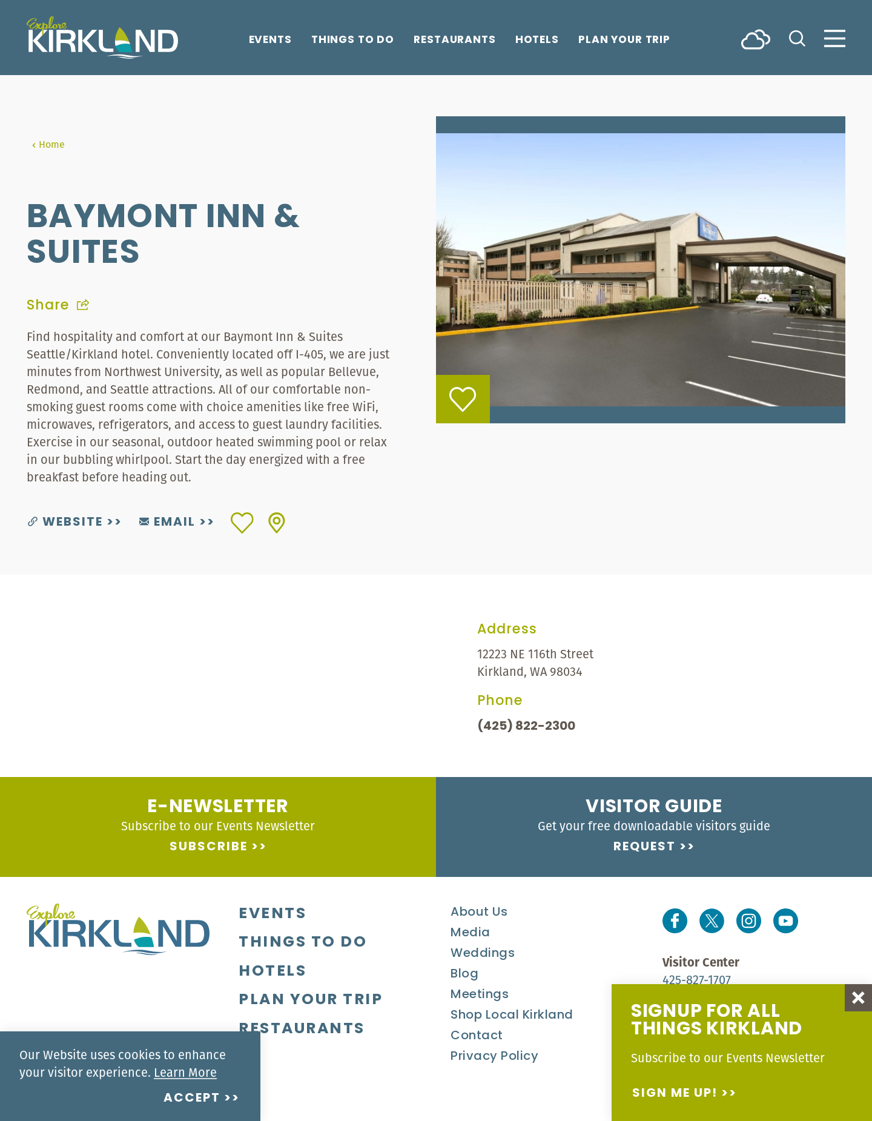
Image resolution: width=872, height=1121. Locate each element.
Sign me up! (675, 1094)
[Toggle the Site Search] (797, 37)
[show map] (276, 523)
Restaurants (455, 40)
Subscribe (209, 847)
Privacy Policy (494, 1057)
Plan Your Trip (624, 40)
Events (270, 40)
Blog (464, 974)
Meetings (480, 995)
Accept (192, 1098)
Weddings (483, 954)
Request (644, 847)
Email (167, 523)
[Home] (102, 37)
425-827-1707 (696, 979)
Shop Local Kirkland (512, 1015)
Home (48, 144)
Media (470, 933)
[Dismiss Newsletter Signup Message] (858, 997)
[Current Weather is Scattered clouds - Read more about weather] (755, 38)
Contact (477, 1036)
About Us (479, 912)
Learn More (185, 1072)
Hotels (537, 40)
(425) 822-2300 (526, 726)
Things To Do (352, 40)
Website (65, 523)
